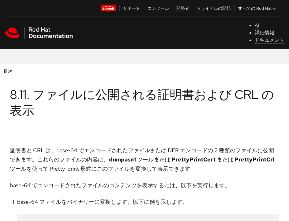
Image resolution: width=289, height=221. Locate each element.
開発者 (182, 8)
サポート (131, 8)
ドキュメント (269, 40)
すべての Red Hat (257, 8)
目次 (8, 71)
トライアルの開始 (214, 8)
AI (257, 25)
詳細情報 (264, 32)
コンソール (158, 8)
